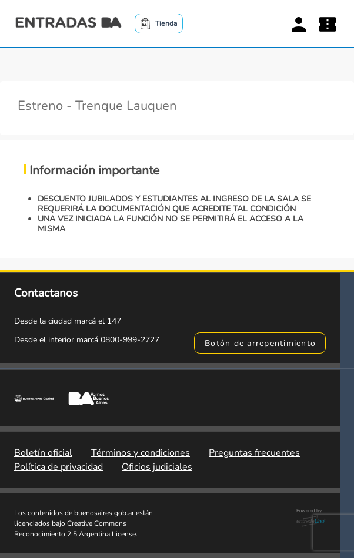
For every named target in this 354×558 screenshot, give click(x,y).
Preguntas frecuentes (254, 452)
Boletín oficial (43, 452)
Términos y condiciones (140, 452)
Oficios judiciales (157, 466)
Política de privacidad (58, 466)
